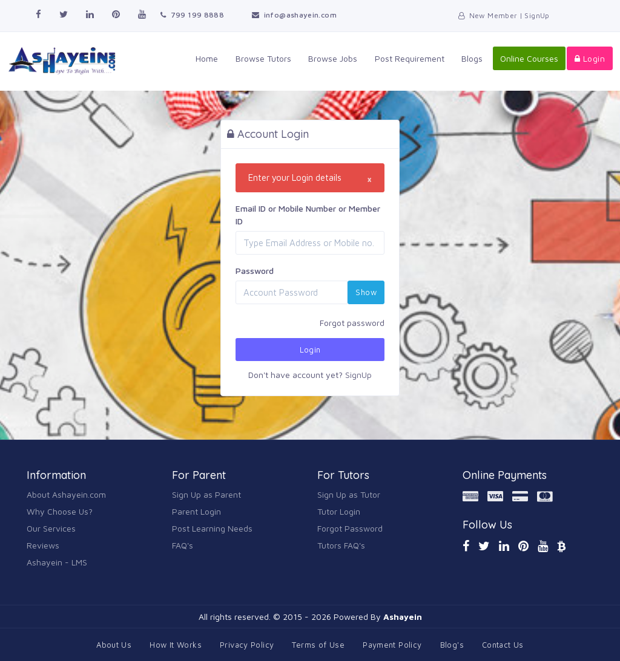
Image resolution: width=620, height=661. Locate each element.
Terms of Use (318, 645)
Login (590, 58)
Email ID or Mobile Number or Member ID (308, 214)
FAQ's (182, 545)
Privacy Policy (247, 645)
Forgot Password (350, 528)
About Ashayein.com (66, 494)
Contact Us (503, 645)
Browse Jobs (333, 58)
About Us (113, 645)
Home (208, 58)
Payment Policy (392, 645)
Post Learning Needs (212, 528)
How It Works (176, 645)
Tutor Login (338, 511)
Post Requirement (410, 58)
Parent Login (196, 511)
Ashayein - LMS (57, 562)
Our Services (51, 528)
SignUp (358, 375)
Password (255, 270)
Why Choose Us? (60, 511)
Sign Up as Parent (206, 494)
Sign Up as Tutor (348, 494)
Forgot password (352, 322)
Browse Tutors (264, 58)
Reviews (43, 545)
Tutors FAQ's (341, 545)
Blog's (452, 645)
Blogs (472, 58)
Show (366, 292)
